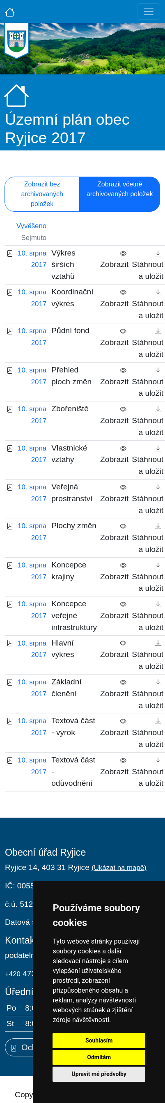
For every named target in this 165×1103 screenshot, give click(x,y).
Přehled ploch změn (71, 375)
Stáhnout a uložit (147, 265)
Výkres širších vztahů (63, 265)
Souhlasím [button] (99, 1040)
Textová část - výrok (73, 726)
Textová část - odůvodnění (73, 772)
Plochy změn (73, 525)
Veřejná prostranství (71, 492)
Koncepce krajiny (68, 570)
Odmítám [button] (99, 1057)
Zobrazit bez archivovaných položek (42, 194)
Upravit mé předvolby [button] (99, 1074)
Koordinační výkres (72, 297)
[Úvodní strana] (10, 11)
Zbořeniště (70, 408)
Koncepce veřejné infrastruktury (74, 615)
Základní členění (66, 687)
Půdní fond (70, 330)
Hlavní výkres (62, 649)
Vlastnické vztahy (69, 454)
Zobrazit (114, 259)
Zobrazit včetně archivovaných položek (120, 189)
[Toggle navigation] (148, 11)
